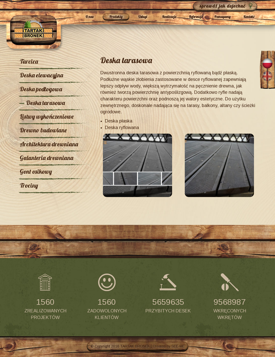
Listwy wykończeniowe (47, 116)
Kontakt (248, 16)
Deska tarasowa (45, 102)
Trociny (29, 185)
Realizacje (169, 16)
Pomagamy (222, 16)
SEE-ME (178, 346)
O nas (89, 16)
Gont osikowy (36, 171)
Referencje (196, 16)
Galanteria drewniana (46, 158)
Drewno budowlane (43, 130)
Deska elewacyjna (41, 75)
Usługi (142, 16)
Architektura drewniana (49, 144)
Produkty (115, 16)
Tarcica (29, 61)
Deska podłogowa (41, 89)
